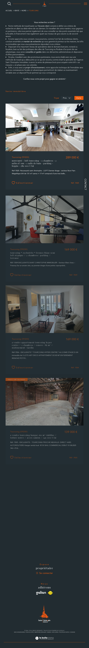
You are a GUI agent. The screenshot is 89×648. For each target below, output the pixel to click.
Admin (49, 632)
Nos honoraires (19, 632)
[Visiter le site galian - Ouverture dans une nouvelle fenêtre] (41, 593)
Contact (85, 184)
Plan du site (29, 632)
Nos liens (55, 632)
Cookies (72, 632)
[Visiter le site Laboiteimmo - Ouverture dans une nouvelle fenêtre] (44, 641)
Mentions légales (40, 632)
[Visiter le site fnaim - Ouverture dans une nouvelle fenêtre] (50, 593)
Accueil (9, 10)
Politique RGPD (64, 632)
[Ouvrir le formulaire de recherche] (9, 4)
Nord (24, 10)
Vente (16, 10)
